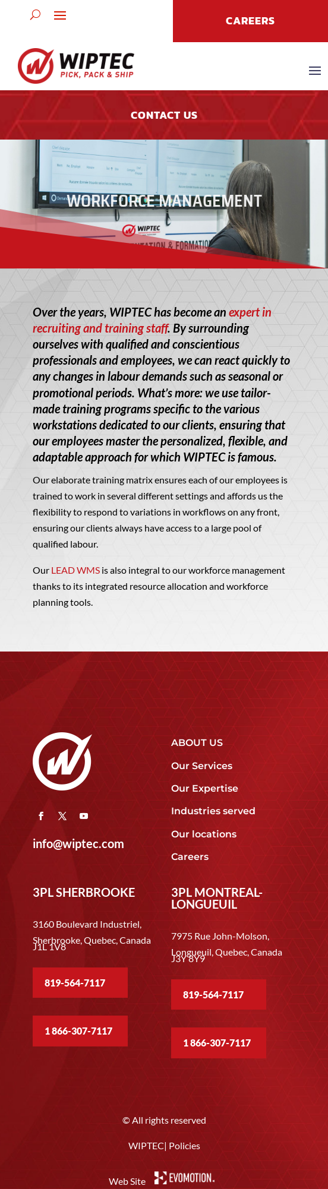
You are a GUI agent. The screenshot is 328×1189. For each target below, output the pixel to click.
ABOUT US (197, 742)
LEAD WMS (75, 569)
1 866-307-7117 (78, 1030)
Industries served (213, 811)
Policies (184, 1145)
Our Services (201, 765)
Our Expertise (204, 788)
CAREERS (250, 20)
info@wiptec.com (78, 843)
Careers (190, 856)
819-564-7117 (75, 982)
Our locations (203, 834)
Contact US (164, 115)
